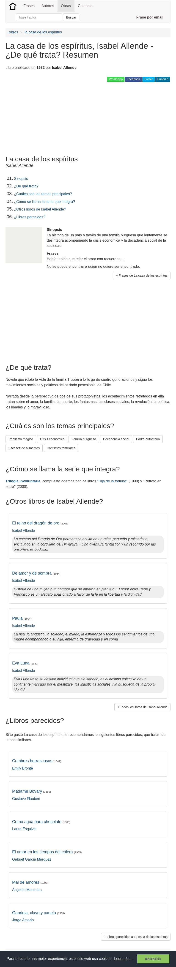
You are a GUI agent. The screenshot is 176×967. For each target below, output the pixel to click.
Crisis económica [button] (52, 439)
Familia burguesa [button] (84, 439)
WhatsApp (116, 79)
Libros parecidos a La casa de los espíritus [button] (137, 937)
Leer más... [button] (123, 959)
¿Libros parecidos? (29, 217)
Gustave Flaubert (26, 799)
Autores (47, 6)
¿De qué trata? (26, 186)
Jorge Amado (23, 920)
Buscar (71, 17)
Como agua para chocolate (41, 821)
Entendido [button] (153, 959)
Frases (29, 6)
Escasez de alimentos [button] (24, 448)
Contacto (85, 6)
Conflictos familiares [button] (61, 448)
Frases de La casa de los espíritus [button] (143, 275)
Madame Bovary (31, 791)
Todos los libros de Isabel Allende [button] (144, 707)
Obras (66, 6)
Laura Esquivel (24, 829)
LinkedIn (162, 79)
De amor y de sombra (36, 573)
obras (13, 32)
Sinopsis (21, 179)
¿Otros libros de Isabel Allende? (40, 209)
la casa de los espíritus (43, 32)
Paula (21, 618)
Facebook (133, 79)
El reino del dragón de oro (40, 523)
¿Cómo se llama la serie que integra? (44, 202)
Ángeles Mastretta (27, 890)
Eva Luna (25, 663)
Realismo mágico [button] (20, 439)
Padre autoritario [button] (148, 439)
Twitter (148, 79)
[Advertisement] (59, 118)
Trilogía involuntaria (23, 481)
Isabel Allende (23, 530)
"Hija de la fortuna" (112, 481)
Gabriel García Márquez (31, 859)
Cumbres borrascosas (36, 761)
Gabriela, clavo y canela (38, 912)
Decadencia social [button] (116, 439)
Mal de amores (30, 882)
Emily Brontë (22, 768)
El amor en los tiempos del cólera (47, 852)
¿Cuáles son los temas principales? (43, 194)
